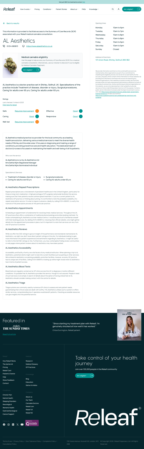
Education (29, 382)
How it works (25, 9)
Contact (6, 383)
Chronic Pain (7, 395)
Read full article (9, 334)
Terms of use (7, 441)
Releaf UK (29, 409)
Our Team (29, 400)
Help (4, 377)
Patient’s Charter (9, 374)
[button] (118, 9)
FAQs (84, 9)
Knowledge (94, 9)
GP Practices (30, 367)
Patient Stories (61, 9)
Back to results (11, 23)
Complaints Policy (49, 441)
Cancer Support (8, 414)
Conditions (47, 9)
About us (74, 9)
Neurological (7, 404)
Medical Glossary (32, 364)
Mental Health (8, 398)
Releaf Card (7, 370)
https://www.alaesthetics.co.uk (39, 46)
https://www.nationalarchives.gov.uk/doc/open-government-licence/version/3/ (117, 93)
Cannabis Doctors (32, 403)
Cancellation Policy (10, 444)
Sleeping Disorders (9, 401)
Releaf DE (29, 413)
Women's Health (8, 408)
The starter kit (8, 364)
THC (83, 2)
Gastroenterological (10, 411)
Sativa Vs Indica (31, 385)
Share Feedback (8, 380)
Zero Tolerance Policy (33, 441)
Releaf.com (30, 406)
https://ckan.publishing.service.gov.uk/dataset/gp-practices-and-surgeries (116, 96)
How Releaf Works (9, 361)
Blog (27, 379)
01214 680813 (12, 46)
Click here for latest (10, 105)
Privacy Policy (19, 441)
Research (29, 361)
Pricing (37, 9)
